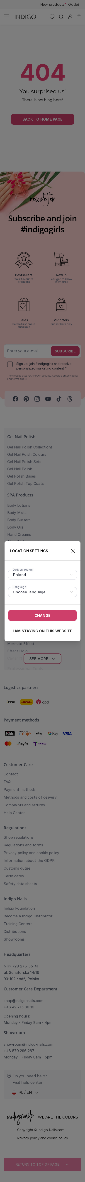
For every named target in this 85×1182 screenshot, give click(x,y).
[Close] (71, 550)
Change (42, 615)
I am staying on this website (42, 631)
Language (19, 587)
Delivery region (23, 569)
